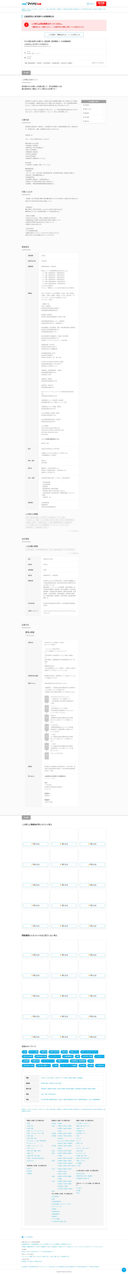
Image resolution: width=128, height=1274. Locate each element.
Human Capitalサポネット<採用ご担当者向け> (89, 1266)
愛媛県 (69, 1176)
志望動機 (57, 1244)
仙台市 (60, 1131)
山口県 (65, 1171)
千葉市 (67, 1140)
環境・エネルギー (81, 1160)
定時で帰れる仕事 (29, 1065)
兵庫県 (60, 1163)
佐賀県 (65, 1181)
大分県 (65, 1183)
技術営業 (26, 1061)
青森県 (60, 1126)
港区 (60, 1083)
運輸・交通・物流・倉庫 (83, 1158)
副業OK (54, 1209)
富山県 (60, 1150)
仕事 (49, 1246)
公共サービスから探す (32, 9)
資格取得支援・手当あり (56, 1099)
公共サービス (42, 9)
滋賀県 (60, 1160)
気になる (36, 844)
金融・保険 (79, 1150)
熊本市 (70, 1188)
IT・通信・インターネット (83, 1123)
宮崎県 (69, 1183)
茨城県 (60, 1133)
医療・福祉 (30, 1135)
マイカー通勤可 (56, 1219)
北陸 (54, 1150)
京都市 (60, 1165)
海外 (47, 1083)
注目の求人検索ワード (43, 1065)
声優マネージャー (63, 1061)
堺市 (69, 1165)
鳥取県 (60, 1169)
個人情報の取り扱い (34, 1266)
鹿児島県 (61, 1186)
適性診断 (64, 1244)
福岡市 (66, 1188)
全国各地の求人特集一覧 (83, 1178)
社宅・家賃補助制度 (94, 1099)
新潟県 (60, 1145)
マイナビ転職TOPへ (28, 1237)
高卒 (78, 1193)
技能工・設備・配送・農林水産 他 (36, 1158)
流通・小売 (79, 1143)
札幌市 (60, 1123)
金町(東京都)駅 (70, 1088)
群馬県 (69, 1133)
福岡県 (60, 1181)
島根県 (65, 1169)
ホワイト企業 (34, 1052)
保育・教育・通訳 (32, 1138)
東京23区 (72, 1140)
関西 (54, 1160)
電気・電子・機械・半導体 (34, 1150)
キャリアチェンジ (55, 1056)
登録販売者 (35, 1061)
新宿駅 (63, 1088)
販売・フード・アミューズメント (36, 1131)
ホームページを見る (50, 778)
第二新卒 (82, 1065)
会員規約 (25, 1266)
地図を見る (48, 789)
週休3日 (64, 1052)
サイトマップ (44, 1266)
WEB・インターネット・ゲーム (35, 1145)
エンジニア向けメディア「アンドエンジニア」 (92, 1246)
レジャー (79, 1140)
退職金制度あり (56, 1214)
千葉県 (65, 1135)
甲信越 (54, 1145)
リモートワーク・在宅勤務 (68, 1065)
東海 (54, 1153)
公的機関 (79, 1163)
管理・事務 (30, 1128)
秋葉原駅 (43, 1088)
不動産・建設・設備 (82, 1155)
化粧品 (91, 1061)
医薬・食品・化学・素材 (34, 1155)
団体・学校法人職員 (51, 9)
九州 (54, 1181)
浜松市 (65, 1158)
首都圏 (54, 1135)
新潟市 (60, 1148)
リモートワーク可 (57, 1206)
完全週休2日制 (56, 1211)
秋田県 (60, 1128)
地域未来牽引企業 (41, 1056)
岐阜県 (60, 1153)
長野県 (69, 1145)
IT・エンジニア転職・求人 (29, 1256)
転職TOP (24, 9)
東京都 (43, 1083)
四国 (54, 1176)
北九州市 (61, 1188)
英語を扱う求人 (38, 1261)
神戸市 (73, 1165)
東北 (54, 1126)
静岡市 (60, 1158)
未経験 (91, 1065)
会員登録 (101, 3)
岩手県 (65, 1126)
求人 (28, 1251)
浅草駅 (89, 1088)
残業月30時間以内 (69, 1099)
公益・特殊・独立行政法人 (48, 1094)
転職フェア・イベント (73, 1246)
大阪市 (65, 1165)
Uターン (70, 1244)
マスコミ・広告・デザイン (83, 1148)
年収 (38, 1246)
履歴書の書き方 (26, 1244)
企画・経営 (30, 1126)
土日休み (79, 1188)
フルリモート (99, 1056)
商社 (78, 1135)
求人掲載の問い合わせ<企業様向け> (66, 1266)
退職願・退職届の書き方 (28, 1246)
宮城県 (69, 1126)
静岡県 (65, 1153)
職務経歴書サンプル (37, 1244)
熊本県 (60, 1183)
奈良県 (65, 1163)
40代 (25, 1052)
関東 (78, 1056)
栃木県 (65, 1133)
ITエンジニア (31, 1148)
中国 (54, 1169)
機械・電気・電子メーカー (83, 1126)
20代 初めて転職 (87, 1056)
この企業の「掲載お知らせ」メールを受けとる (64, 35)
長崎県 (69, 1181)
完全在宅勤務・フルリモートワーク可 (62, 1204)
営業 (29, 1123)
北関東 (54, 1133)
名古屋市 (70, 1158)
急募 (54, 1199)
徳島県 (60, 1176)
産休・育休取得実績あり (81, 1099)
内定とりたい (74, 1052)
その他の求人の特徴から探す (59, 1221)
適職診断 (43, 1246)
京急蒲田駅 (78, 1088)
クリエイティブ (31, 1143)
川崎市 (65, 1143)
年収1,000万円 (54, 1052)
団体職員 (59, 9)
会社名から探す (81, 1173)
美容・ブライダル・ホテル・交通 (36, 1133)
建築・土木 (30, 1153)
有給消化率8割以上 (57, 1201)
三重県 (60, 1155)
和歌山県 (70, 1163)
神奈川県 (61, 1138)
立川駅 (59, 1088)
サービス (79, 1138)
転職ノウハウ (62, 1246)
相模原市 (70, 1143)
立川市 (56, 1083)
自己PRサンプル (48, 1244)
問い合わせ (52, 1266)
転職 (24, 1251)
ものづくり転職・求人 (43, 1256)
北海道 (54, 1123)
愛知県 (69, 1153)
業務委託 (30, 1173)
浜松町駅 (84, 1088)
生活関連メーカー (81, 1133)
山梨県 (65, 1145)
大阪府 (69, 1160)
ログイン (92, 4)
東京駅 (54, 1088)
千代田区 (51, 1083)
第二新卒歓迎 (45, 1099)
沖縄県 (66, 1186)
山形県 (65, 1128)
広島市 (65, 1173)
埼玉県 (60, 1135)
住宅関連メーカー (81, 1131)
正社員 (56, 1065)
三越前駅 (49, 1088)
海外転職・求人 (65, 1256)
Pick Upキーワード (36, 1251)
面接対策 (55, 1246)
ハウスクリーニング (48, 1061)
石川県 (65, 1150)
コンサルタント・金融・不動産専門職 (37, 1140)
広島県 (60, 1171)
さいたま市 (61, 1140)
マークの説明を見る (74, 531)
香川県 (65, 1176)
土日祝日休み (100, 1065)
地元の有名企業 (28, 1056)
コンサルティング (81, 1153)
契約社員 (30, 1171)
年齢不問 (43, 1052)
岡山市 (60, 1173)
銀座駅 (93, 1088)
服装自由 (55, 1216)
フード (78, 1145)
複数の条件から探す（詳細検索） (85, 1176)
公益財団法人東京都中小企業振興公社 (71, 9)
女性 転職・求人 (55, 1256)
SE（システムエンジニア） (89, 1052)
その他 (78, 1165)
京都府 (65, 1160)
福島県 (69, 1128)
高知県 (60, 1178)
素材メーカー (80, 1128)
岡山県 (69, 1169)
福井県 (69, 1150)
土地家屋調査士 (68, 1056)
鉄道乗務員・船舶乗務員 (78, 1061)
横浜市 (60, 1143)
